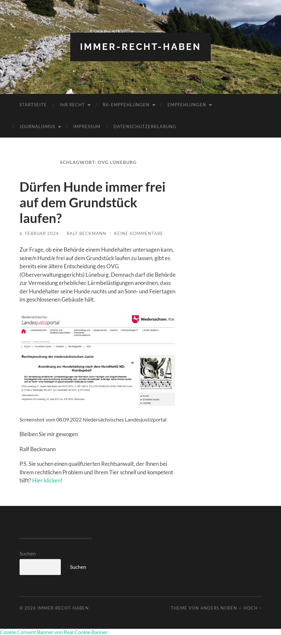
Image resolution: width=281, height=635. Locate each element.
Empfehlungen (186, 104)
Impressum (86, 126)
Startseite (33, 104)
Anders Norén (218, 608)
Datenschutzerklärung (145, 126)
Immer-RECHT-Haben (140, 46)
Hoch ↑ (252, 608)
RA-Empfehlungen (126, 104)
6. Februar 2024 (39, 233)
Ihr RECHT (72, 104)
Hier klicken (46, 480)
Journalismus (37, 126)
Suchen (28, 553)
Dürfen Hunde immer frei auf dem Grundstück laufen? (93, 202)
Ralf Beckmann (86, 233)
